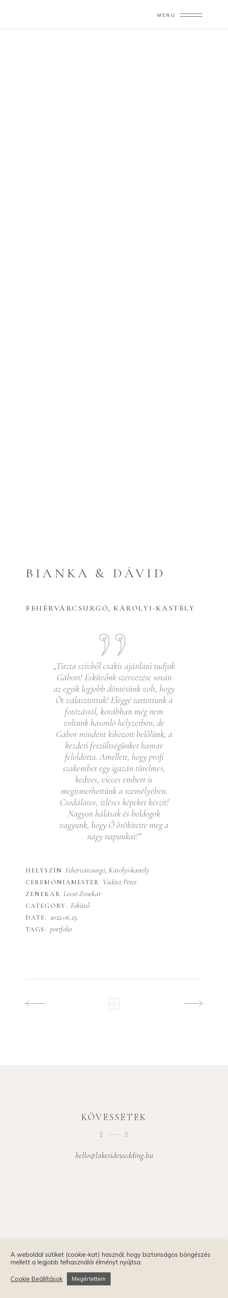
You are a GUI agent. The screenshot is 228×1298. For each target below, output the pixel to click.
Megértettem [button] (89, 1278)
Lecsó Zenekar (82, 893)
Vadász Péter (120, 881)
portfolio (61, 929)
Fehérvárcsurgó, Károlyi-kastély (107, 870)
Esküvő (80, 905)
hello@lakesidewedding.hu (114, 1155)
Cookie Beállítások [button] (37, 1279)
